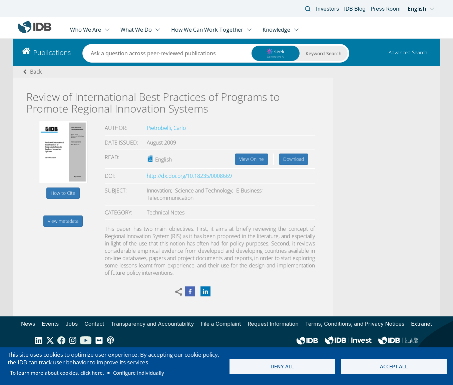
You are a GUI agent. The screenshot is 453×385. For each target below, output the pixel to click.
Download (293, 159)
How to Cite (63, 193)
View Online (251, 159)
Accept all (394, 366)
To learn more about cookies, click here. (57, 372)
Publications (52, 52)
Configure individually (138, 372)
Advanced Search (408, 52)
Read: (112, 157)
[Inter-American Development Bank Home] (34, 31)
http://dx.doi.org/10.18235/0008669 (189, 176)
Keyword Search (324, 53)
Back (36, 71)
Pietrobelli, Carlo (166, 128)
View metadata (63, 221)
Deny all (282, 366)
